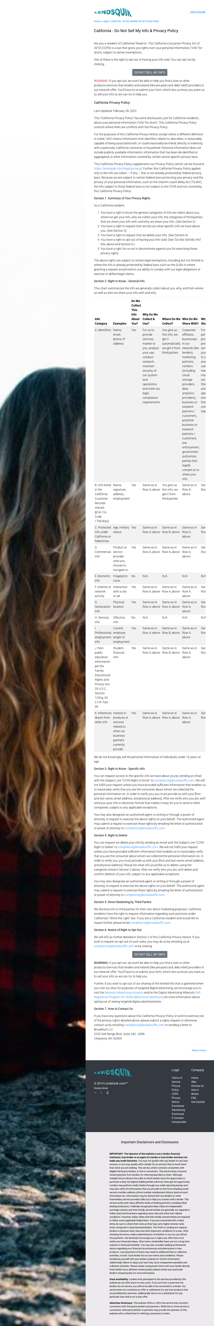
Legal (105, 21)
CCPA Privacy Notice (176, 1097)
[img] (95, 1092)
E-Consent (178, 1118)
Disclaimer (178, 1106)
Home (97, 21)
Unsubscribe (179, 1122)
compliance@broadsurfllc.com (174, 780)
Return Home (199, 1050)
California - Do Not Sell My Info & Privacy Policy (135, 21)
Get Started (197, 1101)
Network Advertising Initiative (124, 992)
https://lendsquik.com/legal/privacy (117, 168)
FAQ (193, 1097)
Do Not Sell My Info (149, 72)
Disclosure (198, 12)
